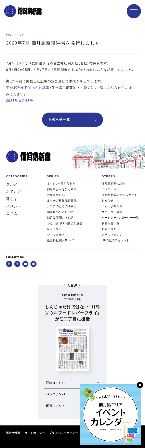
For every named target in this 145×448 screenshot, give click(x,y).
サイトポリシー (35, 433)
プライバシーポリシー (63, 433)
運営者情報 (13, 433)
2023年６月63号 (19, 100)
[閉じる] (140, 385)
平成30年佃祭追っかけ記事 (28, 87)
